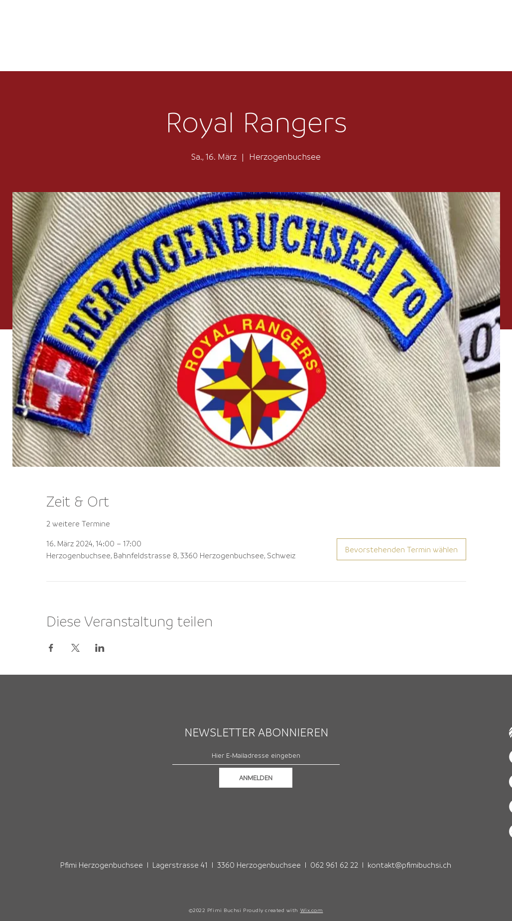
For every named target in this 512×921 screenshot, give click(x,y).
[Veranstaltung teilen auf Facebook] (51, 648)
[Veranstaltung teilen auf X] (75, 648)
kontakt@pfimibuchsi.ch (409, 865)
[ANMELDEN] (255, 778)
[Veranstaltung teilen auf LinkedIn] (100, 648)
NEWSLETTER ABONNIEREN (256, 732)
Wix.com (311, 910)
